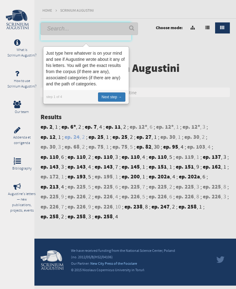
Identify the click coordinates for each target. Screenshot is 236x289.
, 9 (188, 166)
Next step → (111, 97)
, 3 (194, 127)
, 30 (148, 146)
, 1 (50, 127)
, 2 (71, 127)
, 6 (142, 127)
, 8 (215, 186)
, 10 (108, 206)
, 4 (94, 127)
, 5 (123, 146)
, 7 (107, 166)
